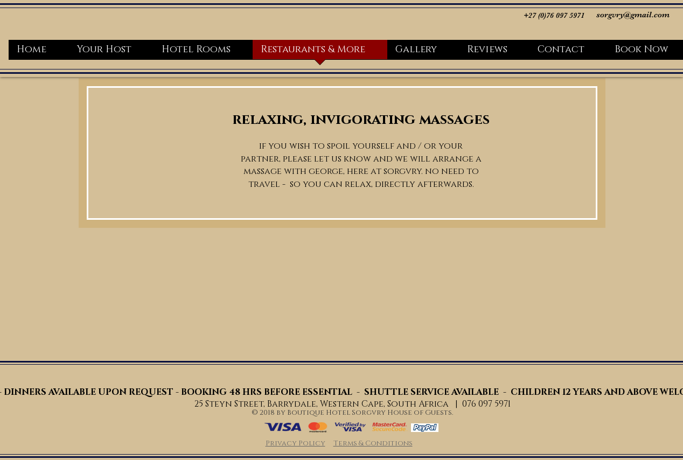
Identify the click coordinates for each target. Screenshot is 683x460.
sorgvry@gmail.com (633, 14)
